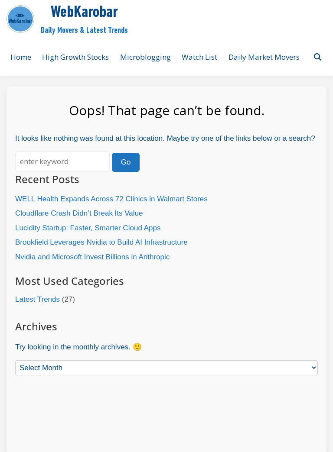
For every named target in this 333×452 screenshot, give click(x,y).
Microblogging (145, 57)
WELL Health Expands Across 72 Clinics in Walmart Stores (111, 199)
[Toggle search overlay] (317, 57)
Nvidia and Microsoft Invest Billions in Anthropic (92, 257)
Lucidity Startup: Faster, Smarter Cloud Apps (87, 228)
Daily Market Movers (264, 57)
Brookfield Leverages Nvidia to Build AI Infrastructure (101, 242)
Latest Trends (37, 299)
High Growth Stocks (75, 57)
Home (20, 57)
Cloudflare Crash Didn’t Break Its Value (79, 213)
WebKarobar (84, 12)
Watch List (199, 57)
